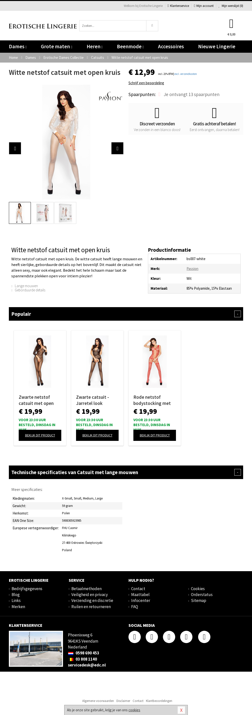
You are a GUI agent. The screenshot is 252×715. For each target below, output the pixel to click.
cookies (134, 710)
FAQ (134, 606)
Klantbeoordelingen (159, 701)
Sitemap (198, 600)
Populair (126, 314)
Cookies (198, 588)
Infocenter (140, 600)
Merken (18, 606)
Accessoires (171, 46)
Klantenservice (178, 6)
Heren (95, 46)
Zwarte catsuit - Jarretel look (92, 400)
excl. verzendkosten (185, 74)
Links (16, 600)
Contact (138, 588)
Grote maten (56, 46)
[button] (15, 148)
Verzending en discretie (92, 600)
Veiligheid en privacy (89, 594)
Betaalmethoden (86, 588)
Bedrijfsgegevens (27, 588)
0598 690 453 (83, 653)
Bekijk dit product (40, 435)
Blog (16, 594)
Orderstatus (202, 594)
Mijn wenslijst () (231, 6)
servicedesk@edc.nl (87, 665)
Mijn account (204, 6)
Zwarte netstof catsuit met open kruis (36, 400)
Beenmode (130, 46)
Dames (18, 46)
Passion (192, 268)
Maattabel (140, 594)
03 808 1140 (82, 659)
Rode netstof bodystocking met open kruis (152, 400)
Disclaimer (123, 701)
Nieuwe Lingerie (216, 46)
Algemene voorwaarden (98, 701)
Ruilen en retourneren (91, 606)
